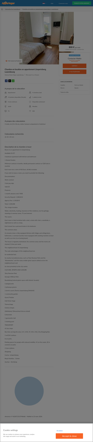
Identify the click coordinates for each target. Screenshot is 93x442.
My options (60, 430)
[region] (46, 432)
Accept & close (69, 436)
